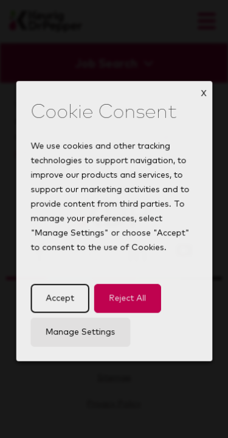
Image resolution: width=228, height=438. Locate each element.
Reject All (126, 306)
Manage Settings (81, 338)
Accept (61, 306)
